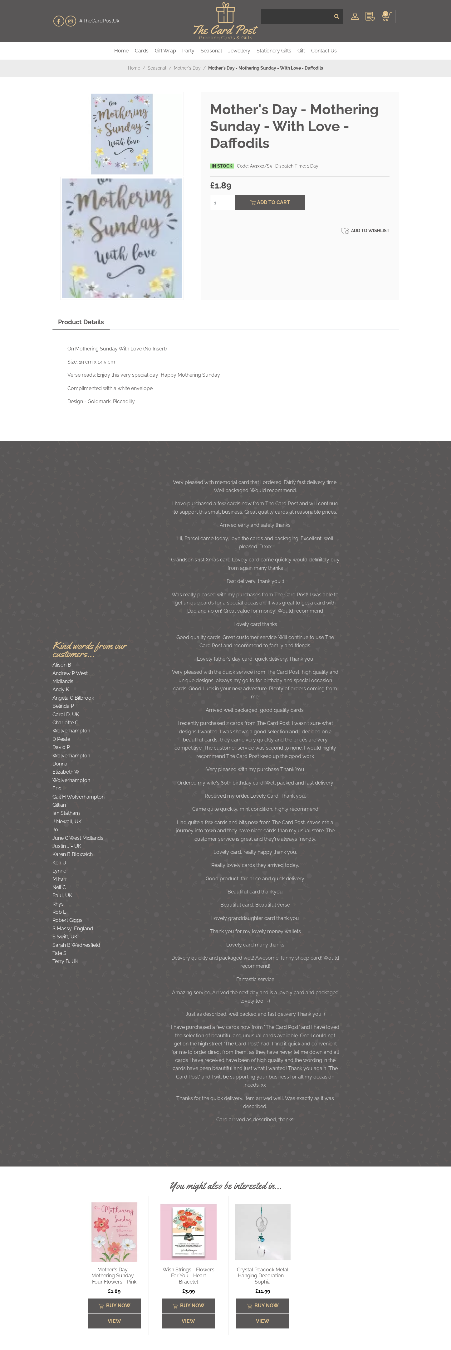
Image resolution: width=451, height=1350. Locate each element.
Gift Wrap (165, 51)
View (114, 1321)
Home (121, 51)
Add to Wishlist (365, 231)
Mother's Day (187, 68)
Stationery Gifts (274, 51)
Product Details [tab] (81, 322)
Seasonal (211, 51)
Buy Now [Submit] (114, 1305)
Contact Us (324, 51)
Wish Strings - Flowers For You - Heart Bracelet (188, 1275)
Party (188, 51)
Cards (142, 51)
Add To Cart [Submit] (270, 202)
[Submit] (337, 21)
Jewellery (239, 51)
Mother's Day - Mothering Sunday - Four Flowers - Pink (114, 1275)
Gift (301, 51)
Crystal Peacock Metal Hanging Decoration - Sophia (262, 1275)
